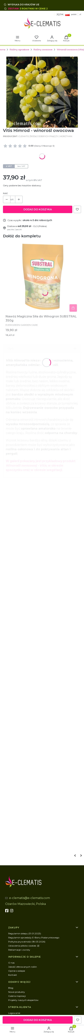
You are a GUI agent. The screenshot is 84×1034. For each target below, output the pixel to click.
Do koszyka (73, 308)
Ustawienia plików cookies (22, 945)
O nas (11, 962)
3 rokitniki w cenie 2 (34, 8)
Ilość (5, 193)
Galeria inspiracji (17, 996)
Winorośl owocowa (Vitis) (70, 49)
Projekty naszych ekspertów (23, 1000)
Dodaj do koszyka (37, 209)
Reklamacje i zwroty (19, 949)
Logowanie (14, 1013)
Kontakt (12, 975)
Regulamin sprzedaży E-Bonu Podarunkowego (33, 937)
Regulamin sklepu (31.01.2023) (24, 933)
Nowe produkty (16, 992)
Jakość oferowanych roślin (22, 966)
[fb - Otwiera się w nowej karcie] (7, 910)
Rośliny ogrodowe (19, 49)
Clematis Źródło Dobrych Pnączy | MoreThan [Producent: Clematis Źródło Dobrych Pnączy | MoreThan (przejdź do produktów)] (45, 136)
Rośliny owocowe (43, 49)
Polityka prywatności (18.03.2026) (26, 941)
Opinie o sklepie (16, 970)
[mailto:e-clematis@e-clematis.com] (27, 898)
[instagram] (12, 910)
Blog (10, 987)
